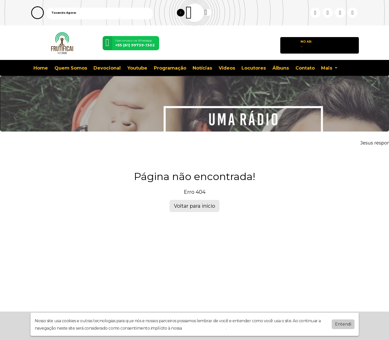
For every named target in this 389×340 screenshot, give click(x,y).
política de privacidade (204, 328)
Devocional (107, 68)
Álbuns (280, 68)
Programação (170, 68)
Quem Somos (70, 68)
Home (40, 68)
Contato (305, 68)
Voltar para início (194, 206)
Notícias (202, 68)
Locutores (254, 68)
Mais (327, 68)
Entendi (343, 324)
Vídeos (227, 68)
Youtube (137, 68)
